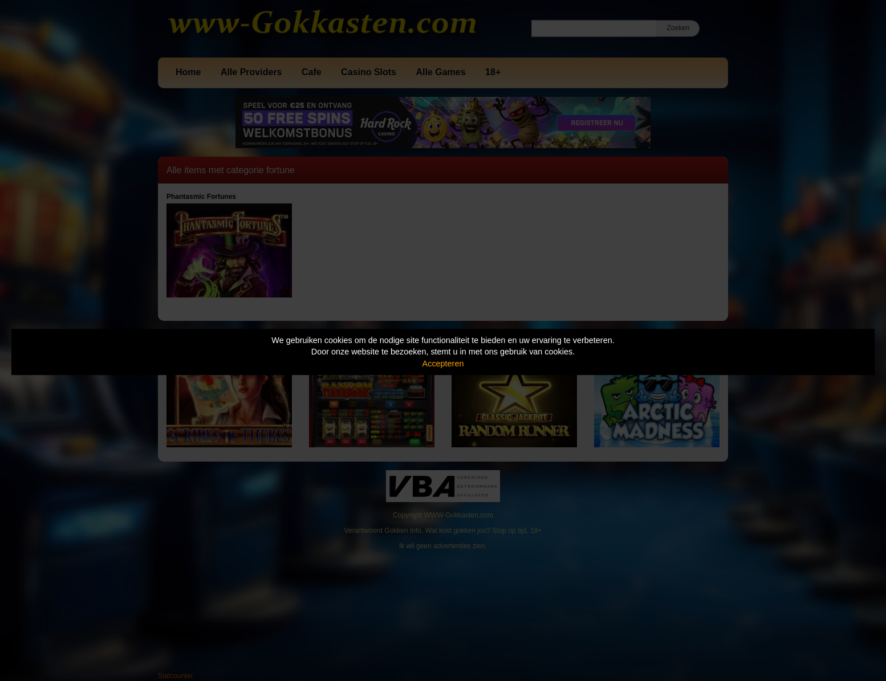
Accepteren (443, 363)
